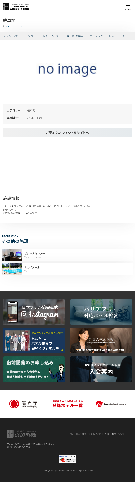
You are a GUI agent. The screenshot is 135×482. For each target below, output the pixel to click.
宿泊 (30, 36)
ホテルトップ (11, 36)
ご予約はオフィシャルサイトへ (67, 132)
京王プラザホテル (13, 26)
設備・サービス (117, 36)
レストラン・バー (51, 36)
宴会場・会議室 (75, 36)
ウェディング (96, 36)
